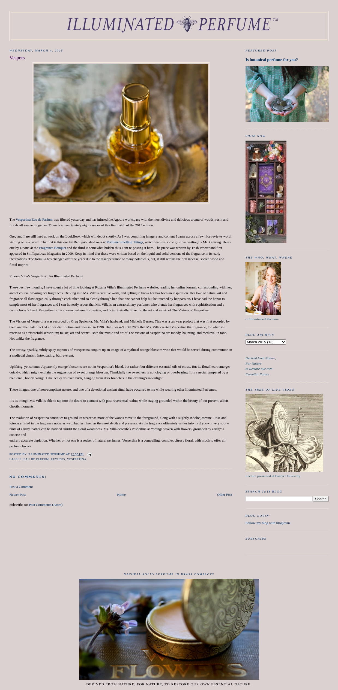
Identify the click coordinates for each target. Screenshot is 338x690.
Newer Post (17, 495)
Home (121, 495)
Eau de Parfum (36, 459)
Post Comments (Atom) (46, 505)
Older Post (224, 495)
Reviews (58, 459)
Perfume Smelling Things (125, 242)
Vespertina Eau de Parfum (34, 219)
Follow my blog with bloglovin (268, 523)
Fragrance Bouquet (52, 248)
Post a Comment (21, 487)
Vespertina (76, 459)
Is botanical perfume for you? (272, 59)
